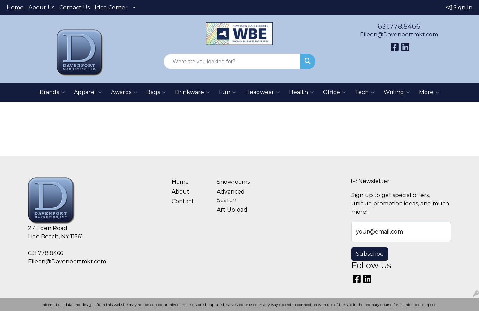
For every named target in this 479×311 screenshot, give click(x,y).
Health (301, 92)
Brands (52, 92)
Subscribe (370, 254)
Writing (397, 92)
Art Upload (232, 209)
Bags (156, 92)
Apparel (88, 92)
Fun (227, 92)
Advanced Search (231, 195)
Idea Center (111, 7)
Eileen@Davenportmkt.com (399, 34)
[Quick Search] (232, 61)
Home (15, 7)
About (180, 191)
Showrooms (233, 182)
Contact (183, 201)
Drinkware (192, 92)
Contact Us (74, 7)
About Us (41, 7)
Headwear (262, 92)
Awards (124, 92)
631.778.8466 (399, 26)
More (429, 92)
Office (334, 92)
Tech (365, 92)
